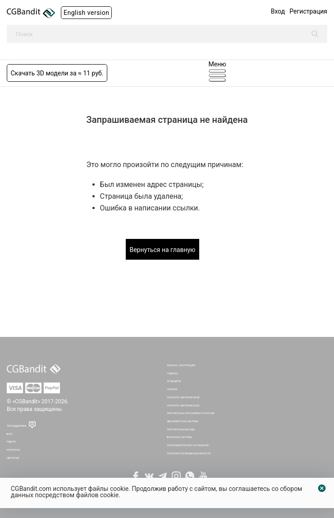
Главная (172, 373)
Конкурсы (13, 449)
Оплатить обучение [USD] (183, 405)
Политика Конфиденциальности (189, 453)
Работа (11, 441)
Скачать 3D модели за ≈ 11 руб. (57, 73)
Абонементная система (183, 421)
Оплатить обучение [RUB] (183, 397)
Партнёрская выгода (181, 429)
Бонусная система (179, 437)
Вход (278, 11)
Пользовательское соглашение (188, 445)
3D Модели (174, 381)
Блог (10, 434)
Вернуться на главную (162, 249)
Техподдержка (17, 426)
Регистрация (308, 11)
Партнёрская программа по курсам (191, 413)
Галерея (172, 389)
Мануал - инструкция (181, 365)
